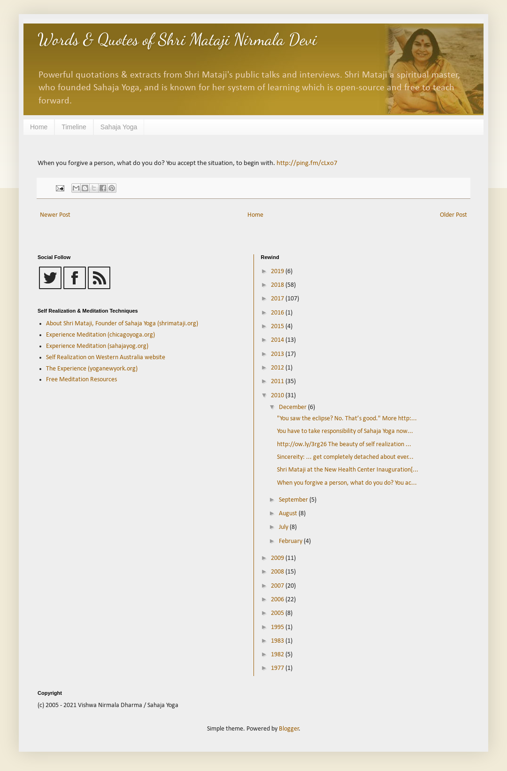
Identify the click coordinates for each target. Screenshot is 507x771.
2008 (278, 571)
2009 (278, 558)
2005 (278, 613)
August (289, 513)
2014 (278, 340)
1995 (278, 627)
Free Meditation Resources (81, 379)
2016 (278, 312)
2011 (278, 381)
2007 (278, 586)
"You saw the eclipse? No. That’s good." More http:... (347, 418)
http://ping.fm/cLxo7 (307, 163)
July (284, 527)
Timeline (73, 127)
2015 (278, 326)
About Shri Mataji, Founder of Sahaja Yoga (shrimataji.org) (122, 323)
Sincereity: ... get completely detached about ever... (345, 457)
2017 (278, 298)
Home (38, 127)
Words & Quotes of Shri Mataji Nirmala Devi (177, 39)
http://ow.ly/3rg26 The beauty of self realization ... (344, 444)
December (293, 407)
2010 (278, 395)
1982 (278, 654)
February (291, 541)
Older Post (453, 215)
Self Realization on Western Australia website (105, 357)
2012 (278, 367)
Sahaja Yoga (119, 127)
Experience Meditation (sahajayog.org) (97, 346)
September (294, 500)
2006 (278, 599)
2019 (278, 271)
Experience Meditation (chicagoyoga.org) (100, 334)
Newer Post (55, 215)
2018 (278, 285)
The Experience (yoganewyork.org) (92, 368)
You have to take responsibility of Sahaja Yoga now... (345, 431)
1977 (278, 668)
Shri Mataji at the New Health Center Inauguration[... (347, 469)
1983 (278, 641)
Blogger (289, 728)
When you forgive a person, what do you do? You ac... (347, 483)
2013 (278, 354)
